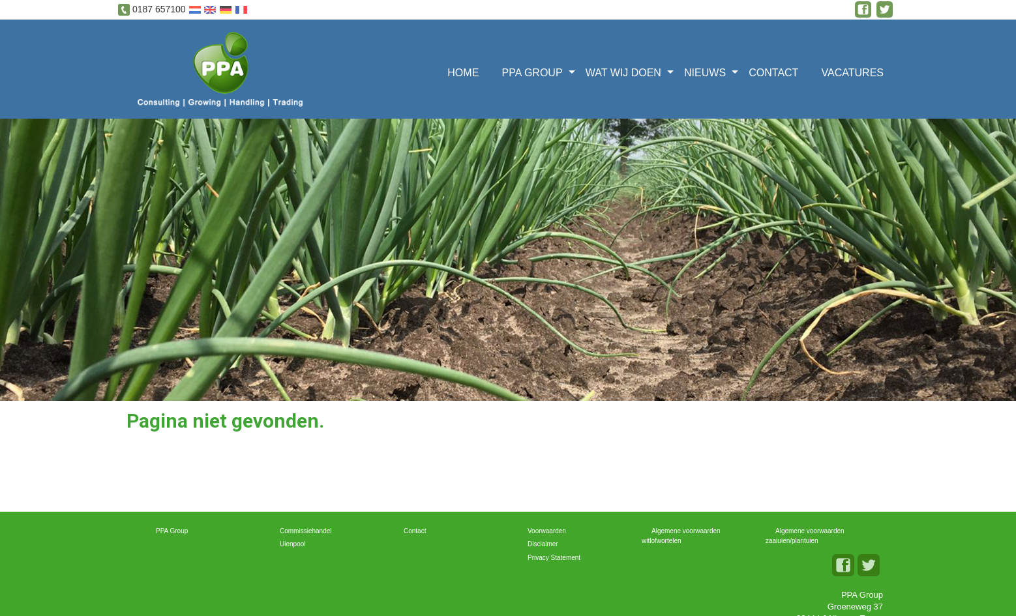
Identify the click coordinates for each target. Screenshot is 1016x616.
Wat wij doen (623, 72)
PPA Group (531, 72)
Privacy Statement (554, 557)
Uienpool (292, 544)
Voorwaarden (547, 531)
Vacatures (853, 72)
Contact (773, 72)
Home (463, 72)
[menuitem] (467, 71)
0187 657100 (159, 9)
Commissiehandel (305, 531)
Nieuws (705, 72)
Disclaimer (543, 544)
